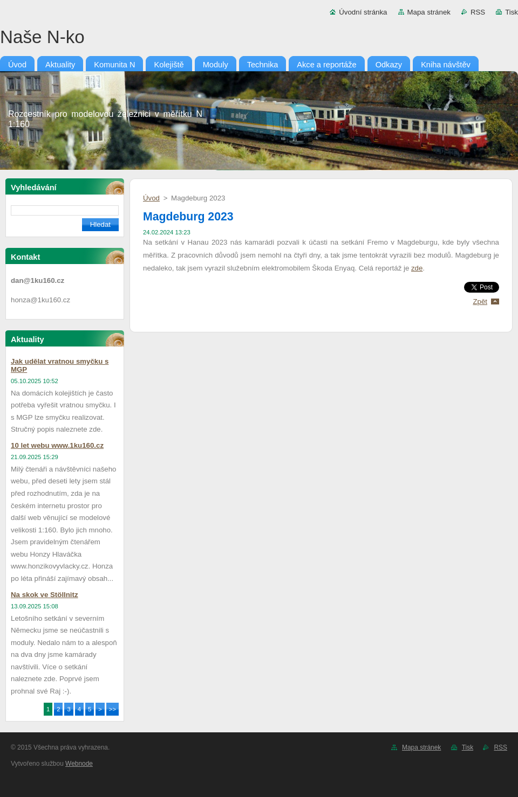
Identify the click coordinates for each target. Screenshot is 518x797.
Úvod (151, 198)
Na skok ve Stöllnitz (44, 595)
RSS (478, 12)
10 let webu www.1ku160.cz (57, 445)
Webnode (79, 763)
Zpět (480, 301)
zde (416, 268)
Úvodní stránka (363, 12)
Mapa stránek (429, 12)
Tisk (511, 12)
